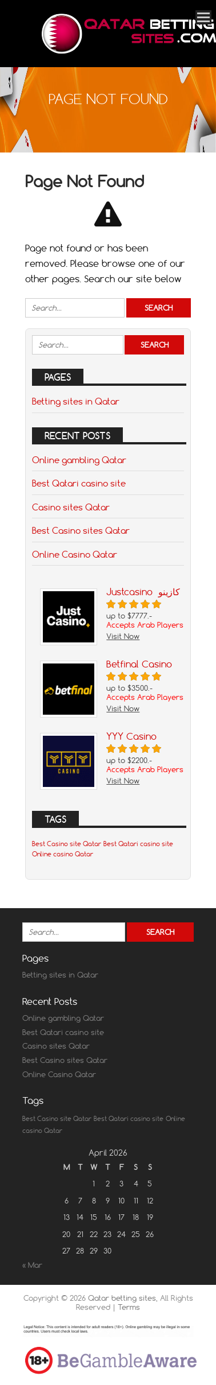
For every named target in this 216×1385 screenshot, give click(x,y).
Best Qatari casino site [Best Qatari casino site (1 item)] (138, 844)
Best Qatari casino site (79, 483)
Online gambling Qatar (79, 459)
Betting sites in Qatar (75, 401)
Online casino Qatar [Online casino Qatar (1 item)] (62, 854)
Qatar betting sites (122, 1297)
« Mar (32, 1264)
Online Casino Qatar (74, 554)
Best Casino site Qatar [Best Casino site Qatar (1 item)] (66, 844)
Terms (129, 1307)
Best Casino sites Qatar (81, 530)
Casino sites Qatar (71, 507)
